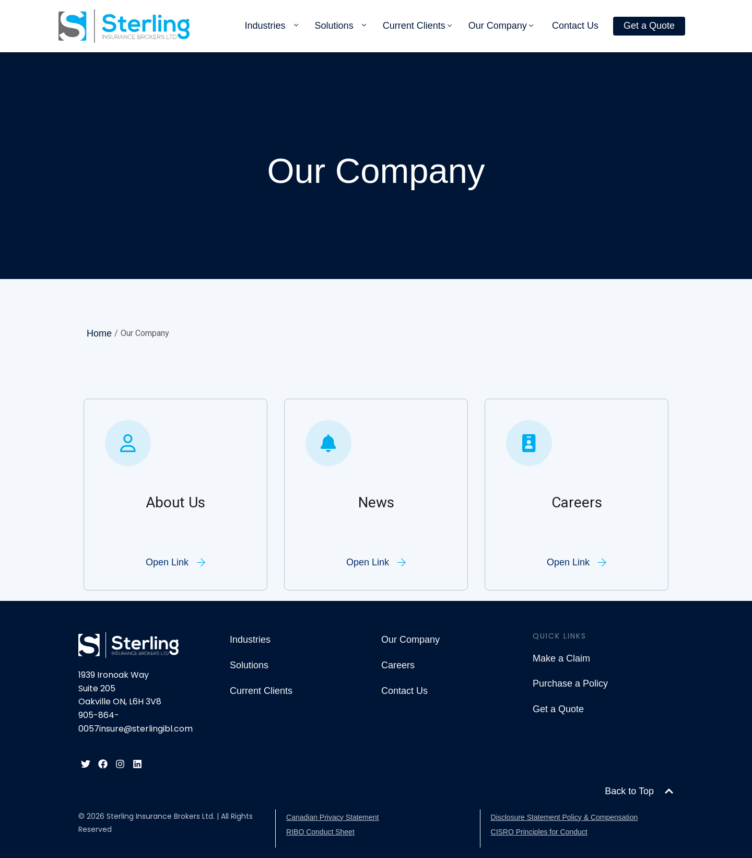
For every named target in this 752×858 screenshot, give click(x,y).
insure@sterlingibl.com (146, 729)
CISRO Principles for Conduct (539, 832)
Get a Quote (649, 25)
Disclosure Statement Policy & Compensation (564, 817)
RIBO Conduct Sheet (320, 832)
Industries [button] (265, 25)
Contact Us (575, 25)
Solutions (334, 25)
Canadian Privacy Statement (332, 817)
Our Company (497, 25)
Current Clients (414, 25)
